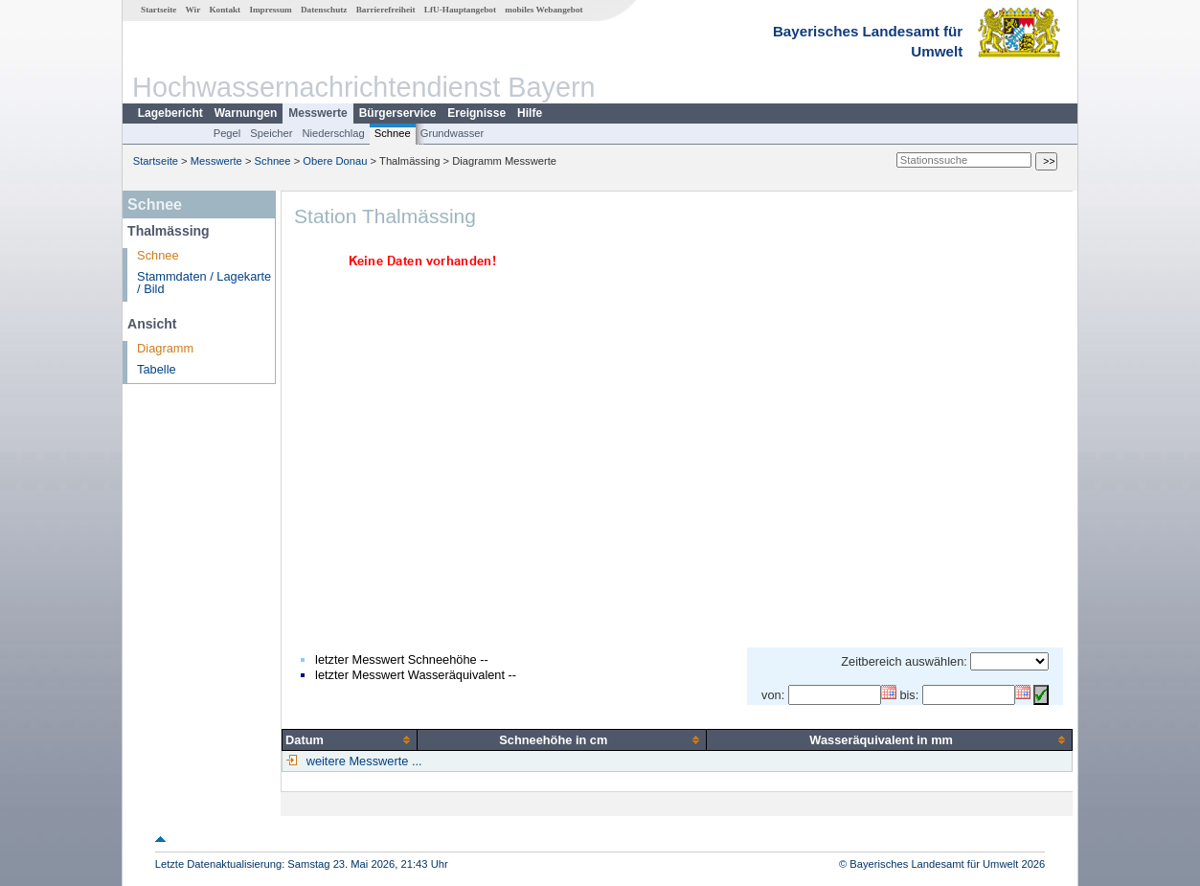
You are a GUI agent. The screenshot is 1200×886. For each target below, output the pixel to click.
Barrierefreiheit (386, 9)
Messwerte (317, 113)
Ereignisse (476, 113)
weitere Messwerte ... (362, 761)
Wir (193, 9)
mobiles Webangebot (543, 9)
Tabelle (156, 369)
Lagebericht (170, 113)
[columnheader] (350, 739)
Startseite (158, 9)
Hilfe (529, 113)
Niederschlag (333, 133)
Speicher (271, 133)
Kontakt (224, 9)
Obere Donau (335, 161)
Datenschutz (324, 9)
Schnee (392, 133)
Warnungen (246, 113)
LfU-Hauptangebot (460, 9)
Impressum (270, 9)
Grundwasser (452, 133)
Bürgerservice (398, 113)
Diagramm (165, 348)
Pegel (227, 133)
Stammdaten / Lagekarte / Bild (204, 282)
